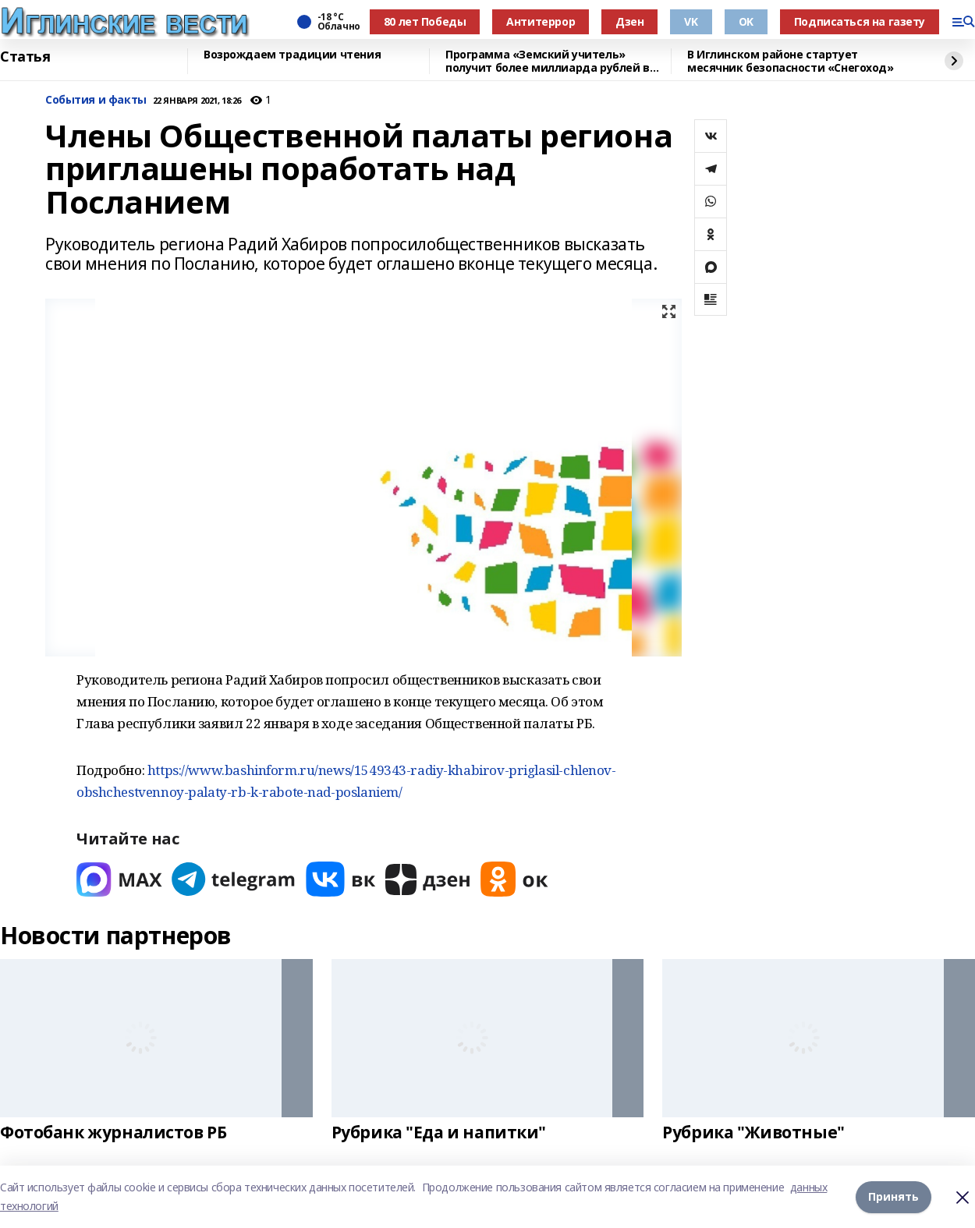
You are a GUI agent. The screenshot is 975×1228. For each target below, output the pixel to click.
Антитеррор (540, 21)
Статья (25, 56)
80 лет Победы (425, 21)
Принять (893, 1196)
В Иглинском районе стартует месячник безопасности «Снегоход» (790, 61)
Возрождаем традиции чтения (292, 55)
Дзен (629, 21)
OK (746, 21)
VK (690, 21)
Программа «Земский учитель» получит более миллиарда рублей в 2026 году (547, 61)
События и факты (96, 100)
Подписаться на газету (859, 21)
